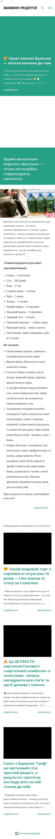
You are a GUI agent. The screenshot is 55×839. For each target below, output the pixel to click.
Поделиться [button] (11, 90)
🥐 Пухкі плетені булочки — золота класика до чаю (27, 60)
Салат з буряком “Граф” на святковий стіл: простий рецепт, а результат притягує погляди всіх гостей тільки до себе (26, 775)
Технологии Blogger (27, 833)
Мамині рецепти (20, 7)
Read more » (44, 610)
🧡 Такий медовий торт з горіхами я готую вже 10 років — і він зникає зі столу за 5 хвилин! (27, 575)
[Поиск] (42, 8)
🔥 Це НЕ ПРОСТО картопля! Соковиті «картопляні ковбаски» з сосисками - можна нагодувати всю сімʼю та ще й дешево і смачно (27, 673)
